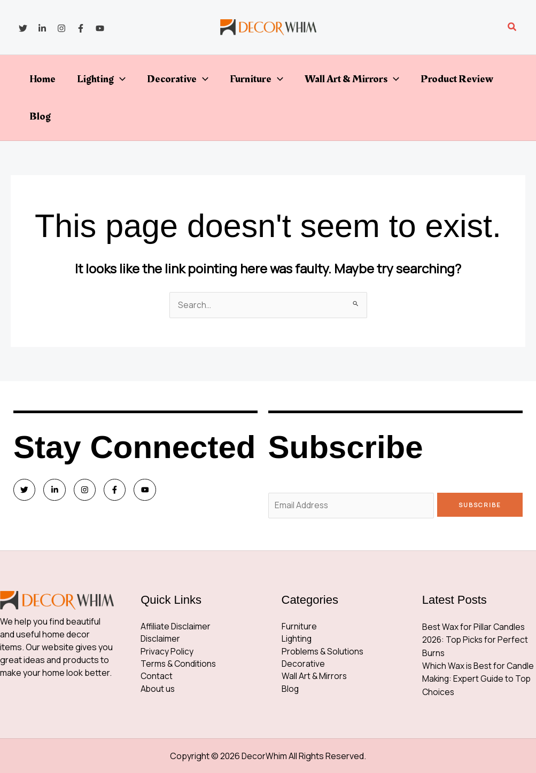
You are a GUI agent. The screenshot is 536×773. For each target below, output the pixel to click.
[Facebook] (80, 28)
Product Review (457, 79)
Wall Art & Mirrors (352, 79)
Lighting (101, 79)
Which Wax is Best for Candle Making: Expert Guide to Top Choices (478, 679)
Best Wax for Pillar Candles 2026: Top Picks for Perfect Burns (476, 640)
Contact (157, 679)
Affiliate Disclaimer (176, 628)
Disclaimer (161, 640)
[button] (512, 27)
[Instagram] (61, 28)
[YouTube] (100, 28)
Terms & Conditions (179, 666)
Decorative (177, 79)
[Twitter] (23, 28)
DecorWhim (265, 756)
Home (42, 79)
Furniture (256, 79)
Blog (40, 116)
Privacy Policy (167, 653)
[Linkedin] (42, 28)
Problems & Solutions (324, 653)
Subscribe (480, 505)
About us (158, 692)
